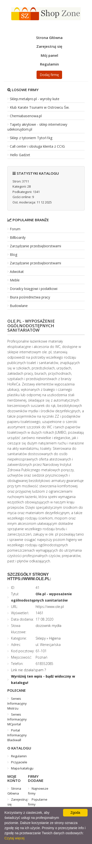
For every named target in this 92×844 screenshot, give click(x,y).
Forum (15, 229)
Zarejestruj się (49, 46)
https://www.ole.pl (50, 606)
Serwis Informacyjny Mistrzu (17, 703)
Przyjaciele (19, 762)
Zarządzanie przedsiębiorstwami (35, 246)
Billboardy (18, 237)
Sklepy (41, 638)
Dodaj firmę (49, 74)
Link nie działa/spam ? (28, 670)
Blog (13, 254)
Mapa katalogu (22, 768)
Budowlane (19, 305)
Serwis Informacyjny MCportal (17, 719)
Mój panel (49, 55)
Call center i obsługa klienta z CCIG (37, 146)
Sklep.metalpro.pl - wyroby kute (34, 98)
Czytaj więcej (14, 838)
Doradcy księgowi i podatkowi (33, 288)
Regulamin (49, 64)
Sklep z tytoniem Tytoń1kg (31, 137)
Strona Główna (49, 37)
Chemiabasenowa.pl (26, 116)
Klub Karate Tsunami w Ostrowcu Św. (39, 107)
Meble (15, 280)
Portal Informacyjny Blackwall (17, 735)
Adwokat (17, 271)
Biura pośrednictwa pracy (30, 297)
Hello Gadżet (20, 155)
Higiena (55, 638)
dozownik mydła (48, 625)
